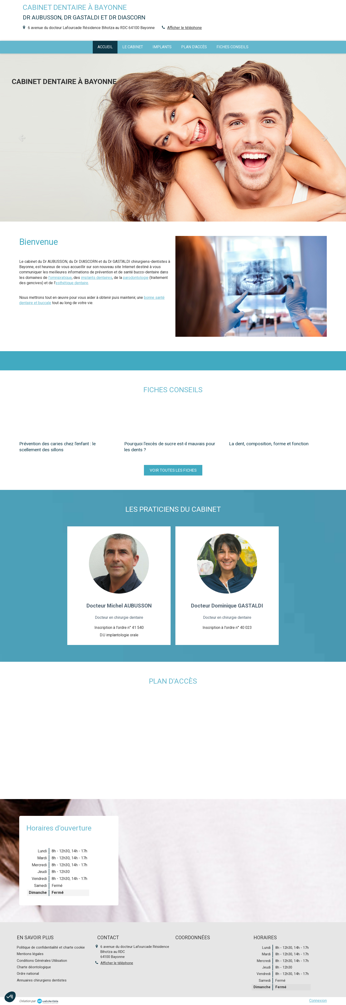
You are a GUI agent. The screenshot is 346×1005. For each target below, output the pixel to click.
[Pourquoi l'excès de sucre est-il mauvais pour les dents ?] (173, 419)
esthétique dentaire (72, 283)
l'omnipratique (60, 277)
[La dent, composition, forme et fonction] (278, 419)
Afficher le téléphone (184, 27)
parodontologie (135, 277)
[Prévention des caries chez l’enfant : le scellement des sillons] (68, 419)
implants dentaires (96, 277)
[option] (173, 138)
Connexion (318, 1000)
